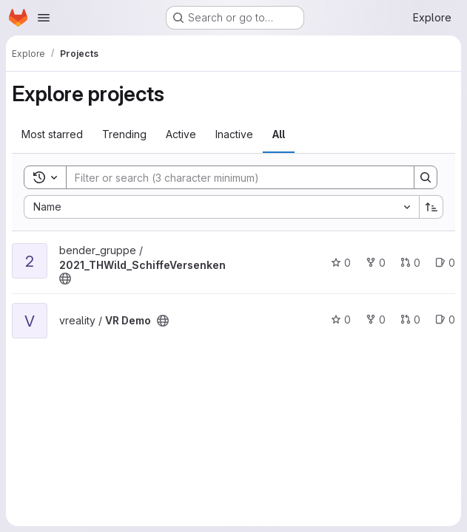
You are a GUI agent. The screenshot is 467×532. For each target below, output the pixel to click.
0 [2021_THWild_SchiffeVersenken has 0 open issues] (445, 262)
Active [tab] (181, 134)
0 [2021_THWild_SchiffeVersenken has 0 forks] (376, 262)
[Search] (233, 177)
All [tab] (278, 134)
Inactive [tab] (234, 134)
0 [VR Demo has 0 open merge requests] (410, 319)
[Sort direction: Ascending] (431, 207)
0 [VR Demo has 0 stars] (341, 319)
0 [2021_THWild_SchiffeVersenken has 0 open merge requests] (410, 262)
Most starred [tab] (52, 134)
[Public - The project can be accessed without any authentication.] (65, 278)
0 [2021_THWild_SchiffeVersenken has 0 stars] (341, 262)
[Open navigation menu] (44, 18)
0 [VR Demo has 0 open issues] (445, 319)
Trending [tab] (124, 134)
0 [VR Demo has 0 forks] (376, 319)
